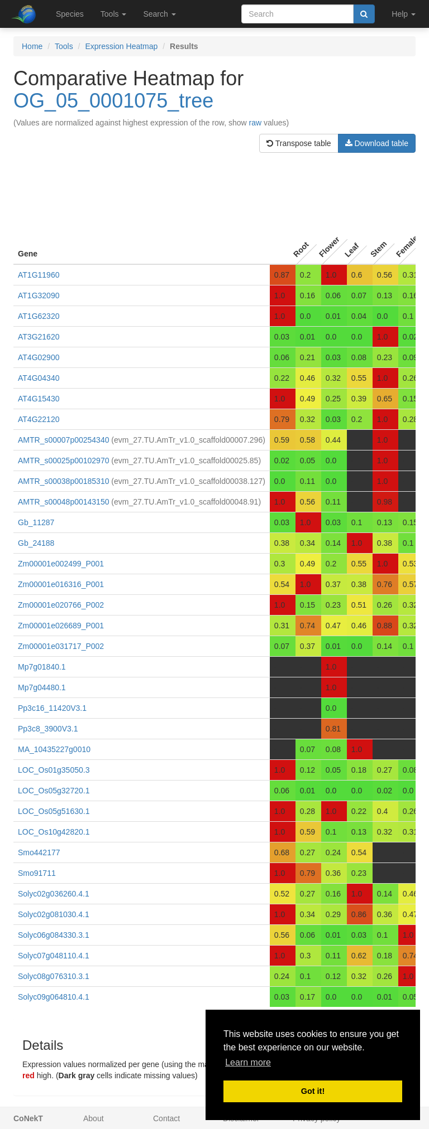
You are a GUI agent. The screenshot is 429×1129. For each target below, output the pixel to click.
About (93, 1118)
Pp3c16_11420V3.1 (52, 708)
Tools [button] (114, 13)
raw (255, 122)
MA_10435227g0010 (54, 749)
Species (70, 13)
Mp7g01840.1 (42, 666)
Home (32, 46)
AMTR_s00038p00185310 (63, 481)
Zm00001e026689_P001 (61, 625)
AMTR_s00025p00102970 (63, 460)
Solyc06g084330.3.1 (53, 935)
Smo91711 (37, 873)
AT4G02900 (38, 357)
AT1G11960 (38, 274)
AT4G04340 (38, 378)
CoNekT (28, 1118)
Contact (166, 1118)
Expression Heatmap (121, 46)
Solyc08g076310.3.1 (53, 976)
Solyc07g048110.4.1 (53, 955)
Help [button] (404, 13)
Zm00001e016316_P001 (61, 584)
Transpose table (298, 143)
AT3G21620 (38, 336)
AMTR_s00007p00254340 (63, 439)
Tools (64, 46)
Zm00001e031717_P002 (61, 646)
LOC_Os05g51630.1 (53, 811)
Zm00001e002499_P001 (61, 563)
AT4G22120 (38, 419)
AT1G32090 (38, 295)
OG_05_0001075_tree (113, 100)
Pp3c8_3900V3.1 (48, 728)
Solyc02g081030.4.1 (53, 914)
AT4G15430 (38, 398)
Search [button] (159, 13)
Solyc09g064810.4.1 (53, 996)
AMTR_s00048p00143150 (63, 501)
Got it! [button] (313, 1091)
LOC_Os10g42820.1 (53, 831)
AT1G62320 (38, 316)
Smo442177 (39, 852)
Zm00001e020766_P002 (61, 604)
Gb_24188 (36, 543)
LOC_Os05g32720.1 (53, 790)
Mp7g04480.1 (42, 687)
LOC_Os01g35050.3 (53, 769)
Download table (376, 143)
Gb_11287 (36, 522)
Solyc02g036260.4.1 (53, 893)
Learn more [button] (248, 1062)
